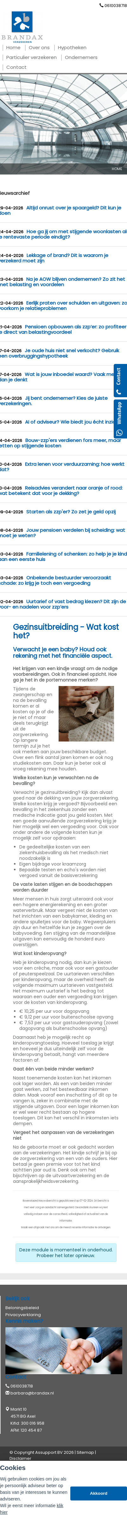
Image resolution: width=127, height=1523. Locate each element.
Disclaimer (20, 1458)
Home (117, 168)
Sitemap (85, 1452)
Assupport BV (49, 1452)
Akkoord (98, 1493)
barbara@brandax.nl (32, 1393)
